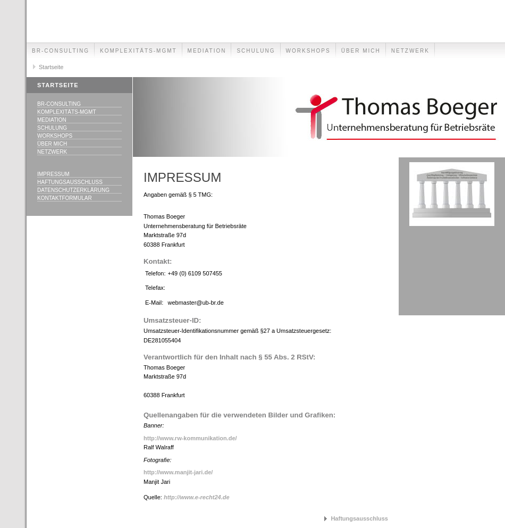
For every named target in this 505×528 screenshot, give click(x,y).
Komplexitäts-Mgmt (138, 51)
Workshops (308, 51)
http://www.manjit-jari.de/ (178, 472)
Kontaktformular (64, 198)
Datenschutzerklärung (73, 190)
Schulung (256, 51)
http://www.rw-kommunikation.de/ (190, 438)
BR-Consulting (60, 51)
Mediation (207, 51)
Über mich (361, 51)
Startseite (51, 67)
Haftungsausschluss (70, 182)
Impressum (53, 174)
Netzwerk (410, 51)
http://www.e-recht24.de (197, 497)
